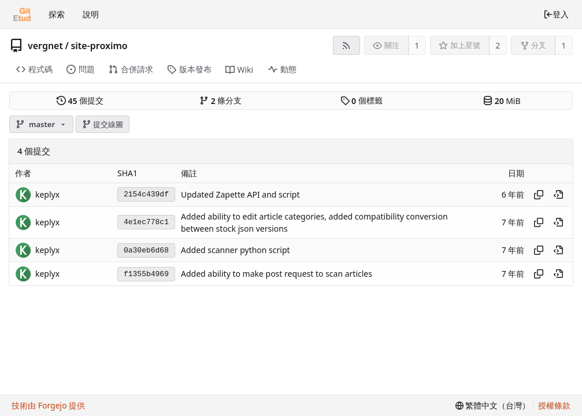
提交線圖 (103, 124)
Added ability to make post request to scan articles (276, 274)
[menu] (493, 405)
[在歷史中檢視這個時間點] (558, 194)
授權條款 (554, 405)
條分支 (220, 100)
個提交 (80, 100)
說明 (91, 14)
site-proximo (99, 45)
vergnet (45, 45)
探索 (57, 14)
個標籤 (361, 100)
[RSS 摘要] (346, 45)
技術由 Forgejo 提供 (48, 405)
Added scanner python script (235, 250)
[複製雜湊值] (538, 194)
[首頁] (22, 14)
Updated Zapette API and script (240, 194)
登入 (556, 14)
